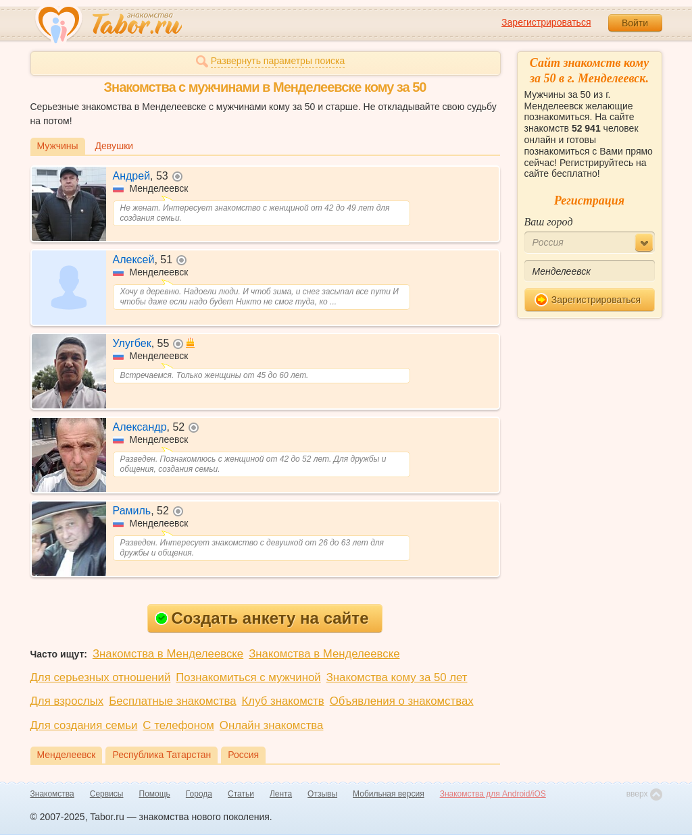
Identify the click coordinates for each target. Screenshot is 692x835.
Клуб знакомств (283, 701)
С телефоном (178, 725)
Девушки (114, 145)
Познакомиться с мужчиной (248, 677)
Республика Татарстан (161, 754)
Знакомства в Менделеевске (168, 653)
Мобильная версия (388, 794)
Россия (243, 754)
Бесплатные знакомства (172, 701)
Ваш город (548, 221)
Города (199, 794)
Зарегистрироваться (546, 22)
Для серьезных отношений (100, 677)
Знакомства (52, 794)
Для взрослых (67, 701)
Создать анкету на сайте (262, 618)
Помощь (154, 794)
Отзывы (322, 794)
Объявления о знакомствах (402, 701)
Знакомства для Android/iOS (493, 794)
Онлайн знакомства (272, 725)
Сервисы (107, 794)
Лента (281, 794)
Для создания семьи (84, 725)
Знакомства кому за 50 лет (397, 677)
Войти (635, 23)
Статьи (241, 794)
